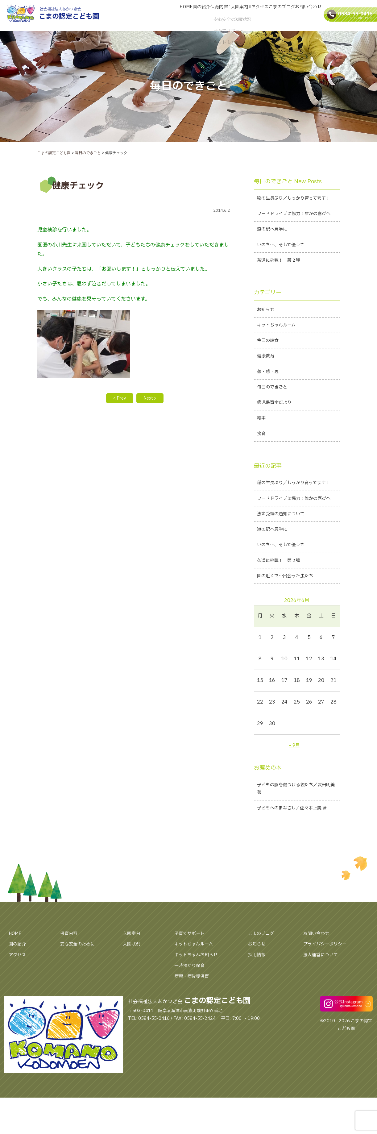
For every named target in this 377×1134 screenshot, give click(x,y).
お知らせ (267, 333)
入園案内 (227, 16)
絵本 (262, 449)
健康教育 (267, 383)
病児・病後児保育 (194, 1047)
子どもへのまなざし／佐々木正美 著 (294, 874)
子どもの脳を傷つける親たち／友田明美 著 (296, 848)
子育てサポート (191, 1004)
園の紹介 (180, 16)
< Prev (117, 398)
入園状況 (133, 1014)
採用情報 (258, 1025)
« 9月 (294, 803)
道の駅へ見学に (274, 249)
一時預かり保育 (191, 1036)
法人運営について (323, 1025)
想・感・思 (269, 399)
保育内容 (203, 16)
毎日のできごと (274, 416)
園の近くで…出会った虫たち (289, 634)
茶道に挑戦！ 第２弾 (281, 283)
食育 (262, 466)
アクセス (250, 16)
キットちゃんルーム (279, 350)
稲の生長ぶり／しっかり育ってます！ (294, 203)
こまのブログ (276, 16)
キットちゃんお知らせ (199, 1025)
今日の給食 (269, 366)
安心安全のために (80, 1014)
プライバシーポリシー (328, 1014)
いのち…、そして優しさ (284, 266)
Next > (152, 398)
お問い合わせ (306, 16)
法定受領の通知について (284, 567)
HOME (161, 16)
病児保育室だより (276, 433)
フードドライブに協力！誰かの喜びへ (296, 229)
